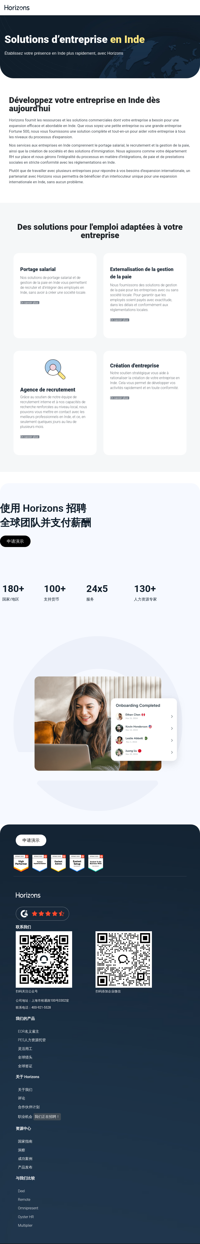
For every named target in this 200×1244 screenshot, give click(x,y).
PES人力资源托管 (32, 1040)
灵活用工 (25, 1049)
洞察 (21, 1150)
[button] (195, 7)
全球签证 (25, 1066)
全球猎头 (25, 1057)
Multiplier (25, 1225)
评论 (21, 1098)
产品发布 (25, 1167)
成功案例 (25, 1159)
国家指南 (25, 1141)
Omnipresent (28, 1208)
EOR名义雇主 (28, 1031)
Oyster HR (26, 1217)
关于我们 (25, 1090)
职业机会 (39, 1116)
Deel (21, 1191)
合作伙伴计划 (29, 1107)
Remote (24, 1199)
